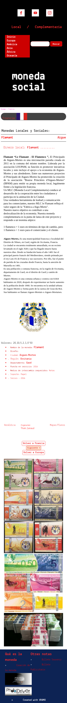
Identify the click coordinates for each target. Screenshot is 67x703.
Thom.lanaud (27, 428)
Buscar (56, 44)
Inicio (11, 37)
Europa (11, 40)
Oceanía (12, 55)
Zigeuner (25, 425)
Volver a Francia (33, 443)
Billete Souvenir (51, 660)
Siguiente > (33, 448)
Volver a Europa (33, 452)
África (11, 52)
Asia (10, 48)
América (12, 44)
